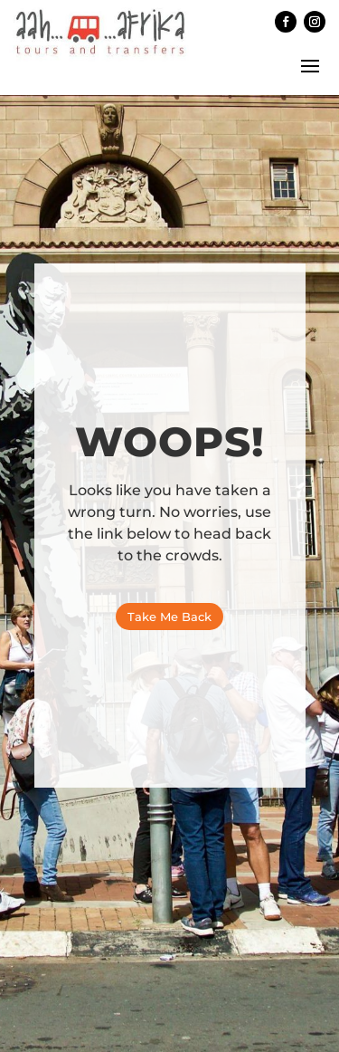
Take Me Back (169, 616)
